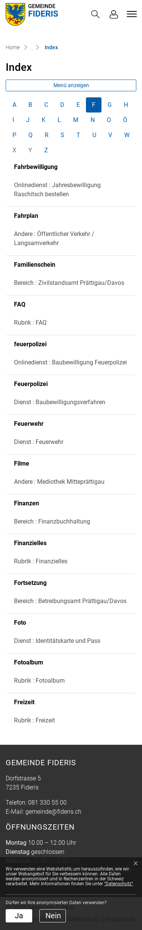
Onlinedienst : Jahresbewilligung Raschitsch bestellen (57, 189)
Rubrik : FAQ (30, 322)
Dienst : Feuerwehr (38, 441)
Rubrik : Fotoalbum (39, 680)
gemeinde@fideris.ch (53, 811)
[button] (95, 14)
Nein (53, 915)
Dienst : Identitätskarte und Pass (57, 640)
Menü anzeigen (71, 85)
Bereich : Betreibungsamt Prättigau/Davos (70, 601)
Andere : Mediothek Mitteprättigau (59, 481)
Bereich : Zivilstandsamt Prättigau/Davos (69, 282)
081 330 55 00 (47, 802)
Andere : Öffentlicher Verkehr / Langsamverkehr (54, 238)
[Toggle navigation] (130, 14)
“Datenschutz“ (118, 883)
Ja (19, 915)
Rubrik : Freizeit (34, 720)
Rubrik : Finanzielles (40, 561)
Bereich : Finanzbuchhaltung (52, 521)
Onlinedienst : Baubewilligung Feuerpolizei (70, 362)
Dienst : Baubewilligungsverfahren (59, 402)
